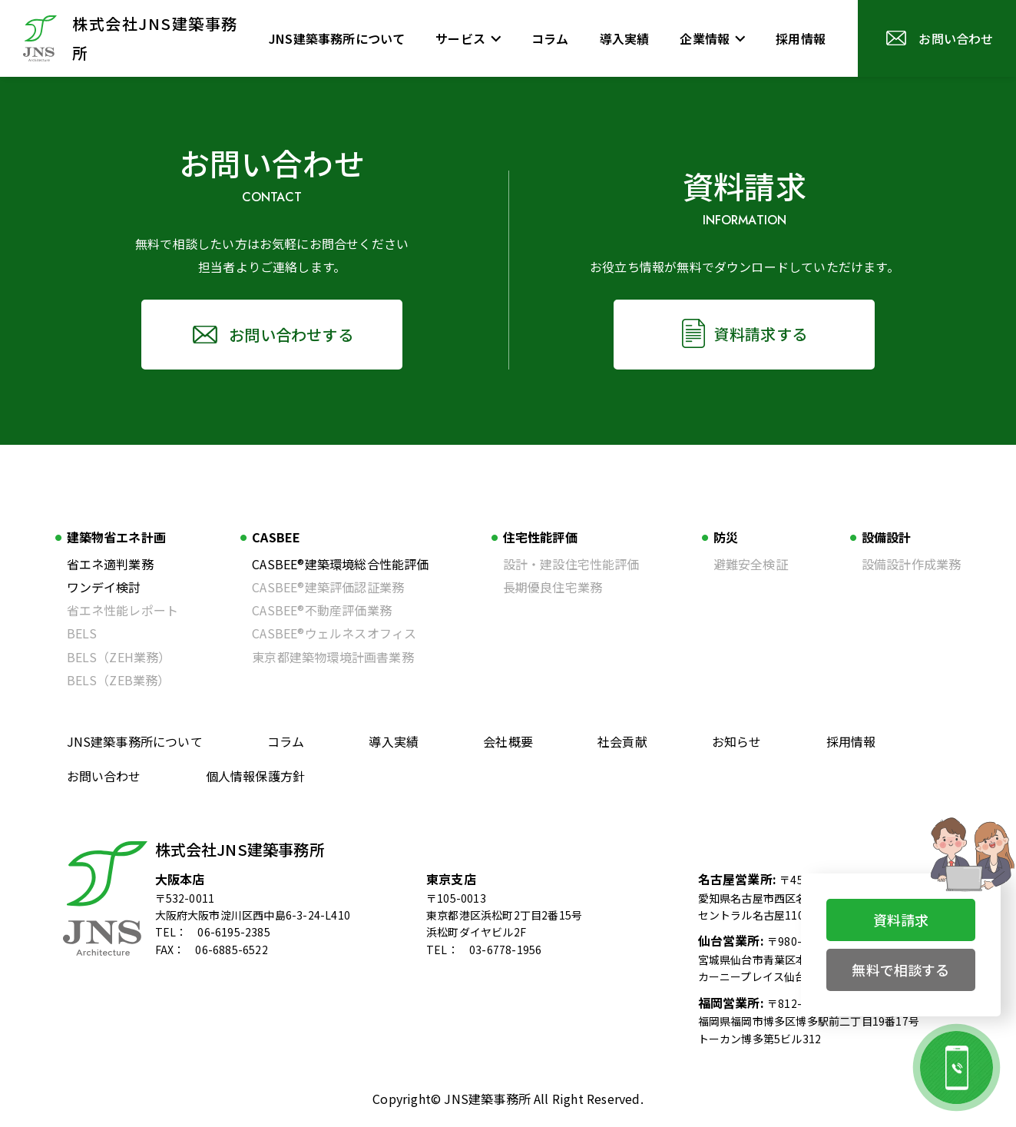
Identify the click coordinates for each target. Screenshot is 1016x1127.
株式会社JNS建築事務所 (240, 849)
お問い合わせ (104, 776)
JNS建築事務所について (135, 741)
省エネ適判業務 (110, 564)
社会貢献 (622, 741)
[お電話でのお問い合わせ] (956, 1067)
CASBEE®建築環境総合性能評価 (340, 564)
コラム (286, 741)
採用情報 (851, 741)
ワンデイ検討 (104, 587)
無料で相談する (900, 969)
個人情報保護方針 (256, 776)
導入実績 (394, 741)
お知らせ (737, 741)
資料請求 (901, 920)
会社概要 (508, 741)
